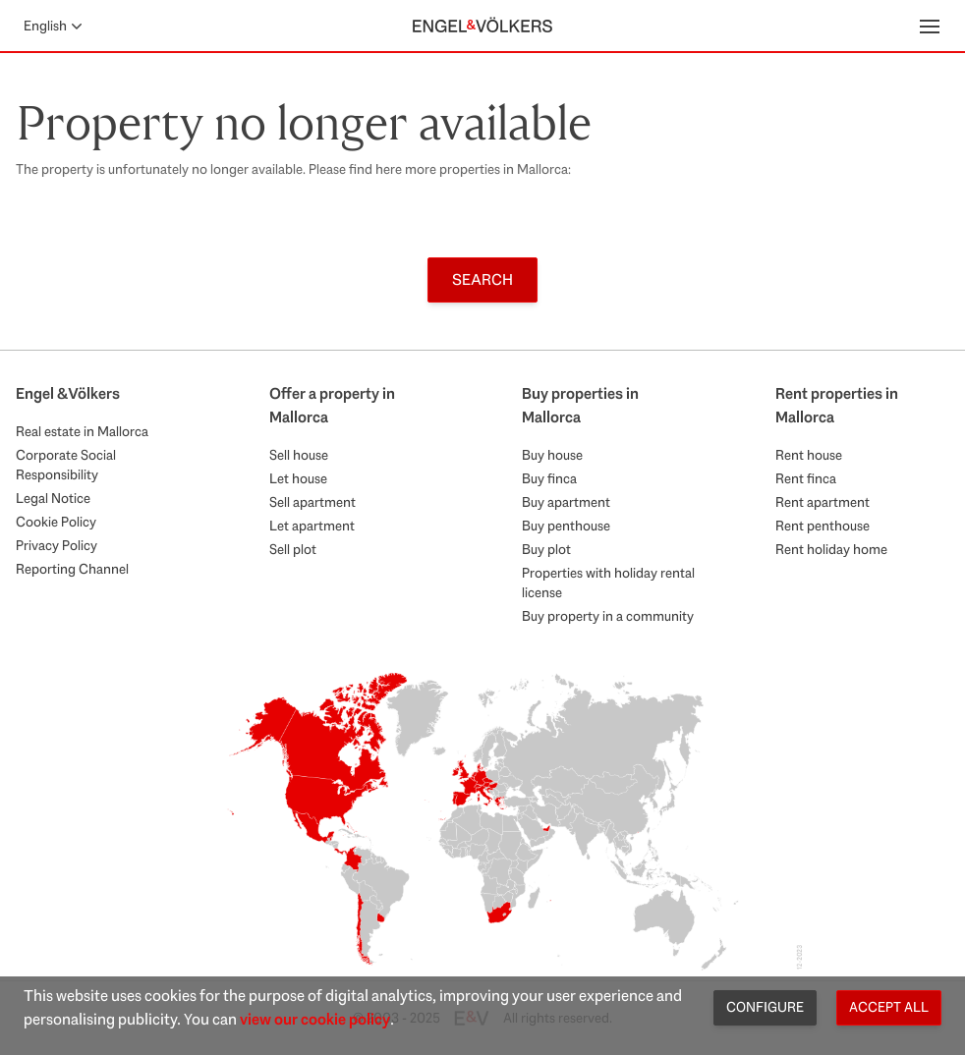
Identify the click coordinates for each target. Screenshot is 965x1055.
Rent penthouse (822, 525)
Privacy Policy (56, 545)
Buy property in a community (608, 616)
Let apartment (312, 525)
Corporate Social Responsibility (66, 464)
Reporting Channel (72, 569)
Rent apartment (822, 502)
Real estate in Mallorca (82, 431)
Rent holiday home (831, 549)
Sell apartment (312, 502)
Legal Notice (53, 498)
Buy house (552, 455)
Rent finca (805, 478)
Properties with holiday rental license (608, 582)
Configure (765, 1007)
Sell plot (292, 549)
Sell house (298, 455)
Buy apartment (566, 502)
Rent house (808, 455)
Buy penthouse (566, 525)
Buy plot (546, 549)
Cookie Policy (56, 521)
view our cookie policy (315, 1019)
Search (482, 279)
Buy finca (549, 478)
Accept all (889, 1007)
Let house (298, 478)
